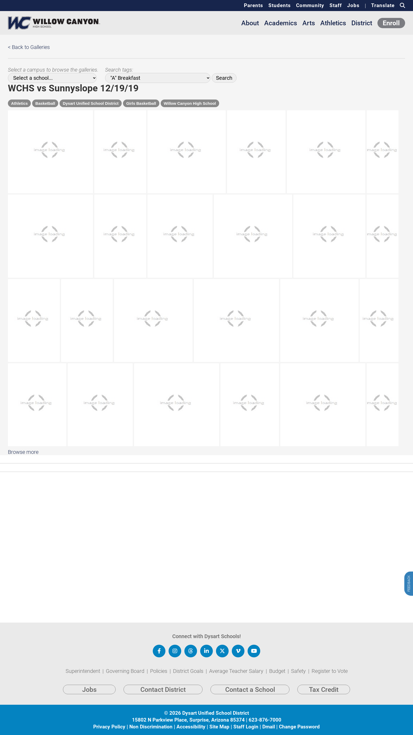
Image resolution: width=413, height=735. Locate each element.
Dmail (268, 727)
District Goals (189, 671)
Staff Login (245, 727)
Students (279, 5)
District (361, 23)
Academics (280, 23)
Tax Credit (323, 689)
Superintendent (83, 671)
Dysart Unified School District (91, 103)
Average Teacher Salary (237, 671)
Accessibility (190, 727)
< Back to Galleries (29, 47)
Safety (299, 671)
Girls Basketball (141, 103)
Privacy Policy (109, 727)
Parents (253, 5)
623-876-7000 (265, 720)
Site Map (219, 727)
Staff (336, 5)
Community (310, 5)
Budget (278, 671)
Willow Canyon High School (190, 103)
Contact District (163, 689)
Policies (159, 671)
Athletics (333, 23)
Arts (308, 23)
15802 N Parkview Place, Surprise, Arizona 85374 (188, 720)
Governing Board (126, 671)
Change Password (299, 727)
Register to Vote (330, 671)
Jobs (353, 5)
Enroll (391, 23)
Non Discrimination (151, 727)
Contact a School (250, 689)
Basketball (45, 103)
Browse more (23, 510)
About (250, 23)
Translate (383, 5)
